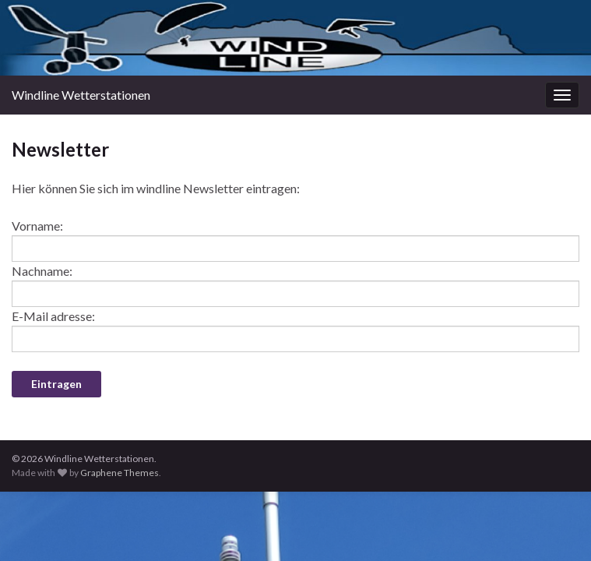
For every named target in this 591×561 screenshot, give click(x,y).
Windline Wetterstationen (81, 94)
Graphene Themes (119, 472)
